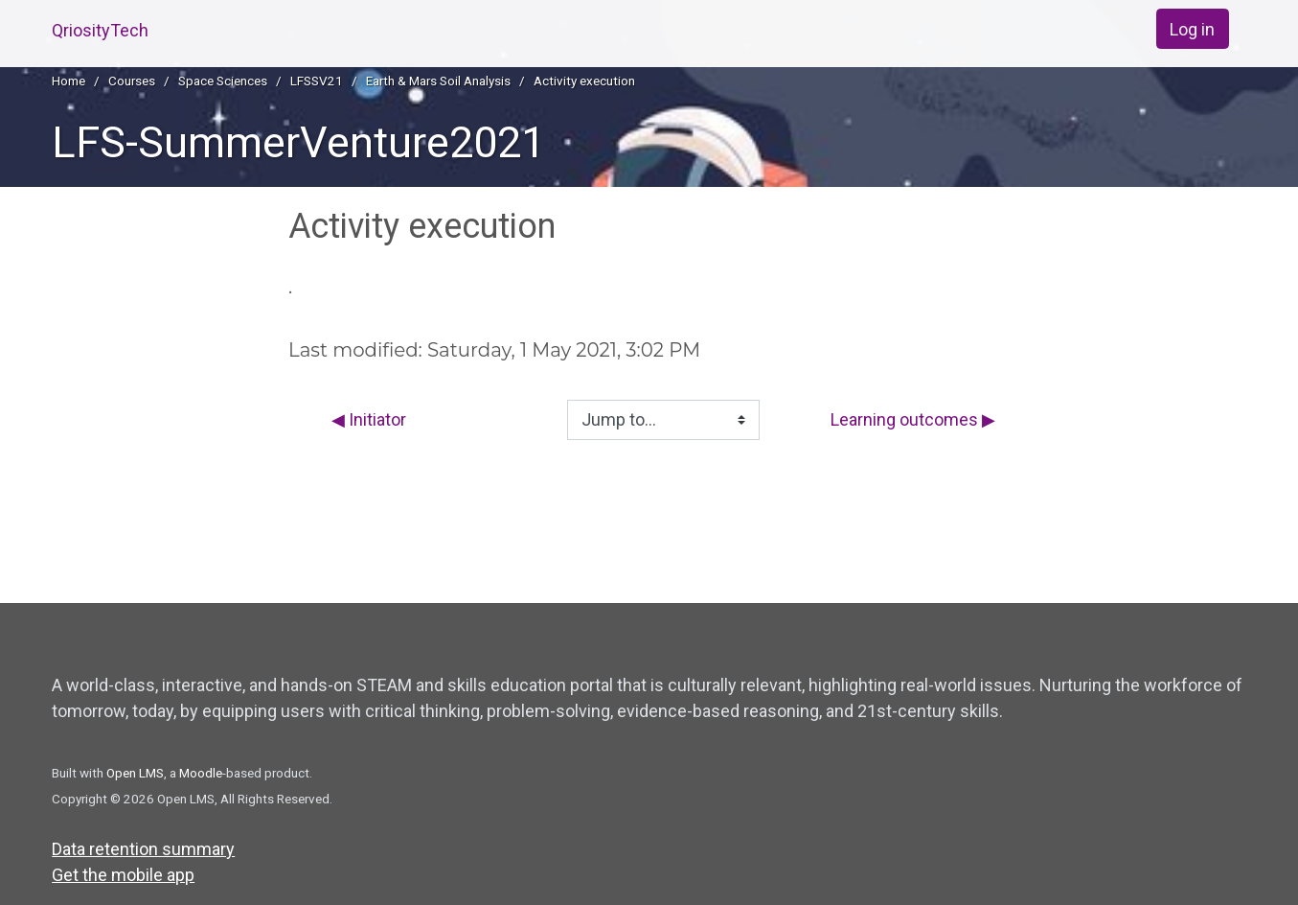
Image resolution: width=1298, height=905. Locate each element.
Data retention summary (143, 849)
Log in (1192, 29)
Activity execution (584, 80)
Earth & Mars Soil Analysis (438, 80)
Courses (131, 80)
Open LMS (135, 772)
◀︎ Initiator (368, 419)
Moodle (200, 772)
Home (68, 80)
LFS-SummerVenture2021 (298, 142)
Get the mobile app (123, 875)
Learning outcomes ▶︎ (913, 419)
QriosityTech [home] (100, 30)
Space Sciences (222, 80)
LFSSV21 (316, 80)
